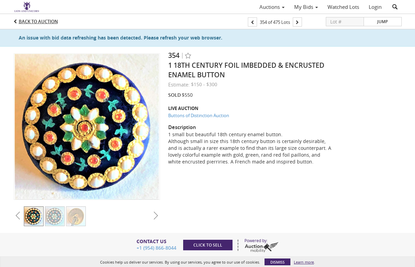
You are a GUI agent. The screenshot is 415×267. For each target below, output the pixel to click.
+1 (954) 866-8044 (156, 248)
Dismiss (277, 262)
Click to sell (207, 245)
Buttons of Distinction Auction (198, 115)
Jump (382, 22)
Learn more (304, 262)
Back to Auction (38, 21)
